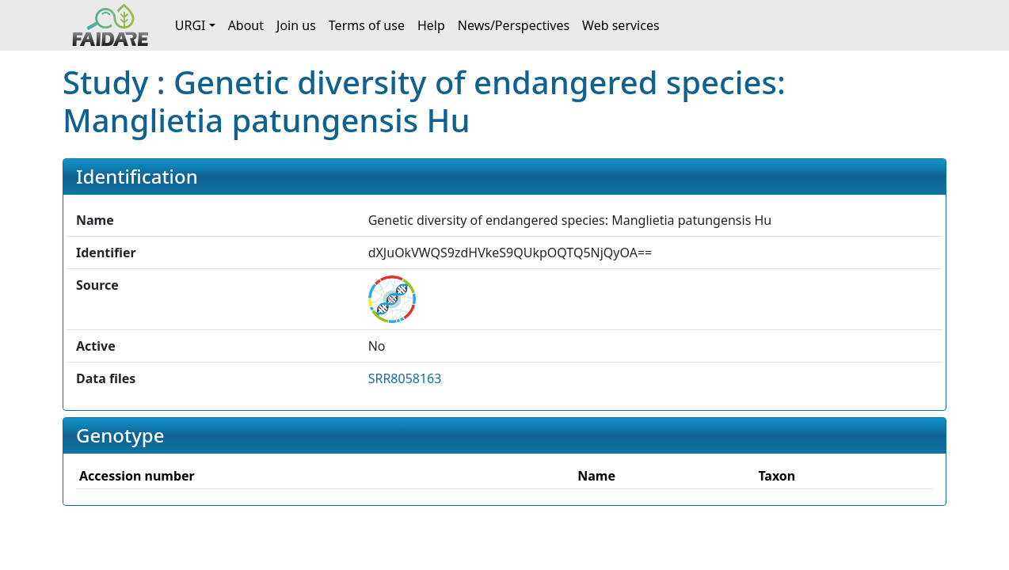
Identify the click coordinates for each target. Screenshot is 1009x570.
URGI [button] (190, 25)
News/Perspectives (513, 25)
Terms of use (367, 25)
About (246, 25)
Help (431, 25)
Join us (296, 25)
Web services (621, 25)
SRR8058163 (405, 378)
